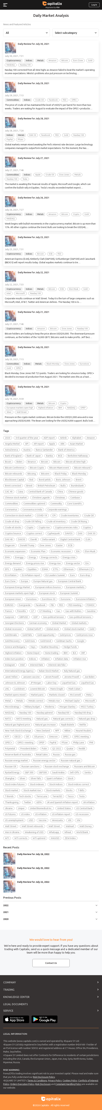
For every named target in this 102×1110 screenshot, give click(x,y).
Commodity (56, 503)
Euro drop (85, 575)
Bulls (63, 485)
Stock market (11, 790)
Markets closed (57, 694)
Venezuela (57, 820)
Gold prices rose (84, 635)
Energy (32, 557)
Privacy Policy (55, 1080)
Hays (33, 647)
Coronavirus (11, 509)
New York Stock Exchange (18, 730)
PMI (91, 742)
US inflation (41, 814)
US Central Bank (84, 808)
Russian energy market (16, 760)
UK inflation (89, 802)
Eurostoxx (31, 599)
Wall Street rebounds (32, 826)
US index (25, 814)
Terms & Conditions (37, 1080)
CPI (54, 515)
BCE (60, 455)
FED (61, 605)
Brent (78, 479)
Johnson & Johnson (15, 683)
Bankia (49, 455)
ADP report (49, 438)
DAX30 (21, 539)
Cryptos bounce (13, 533)
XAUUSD (55, 838)
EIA (77, 551)
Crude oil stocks (13, 527)
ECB (70, 545)
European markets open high (19, 593)
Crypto (30, 527)
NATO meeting (23, 718)
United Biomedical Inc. (41, 808)
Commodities (11, 503)
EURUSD (9, 605)
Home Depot (33, 653)
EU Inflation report (31, 575)
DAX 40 (9, 539)
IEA (74, 653)
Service (8, 1010)
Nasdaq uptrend (45, 712)
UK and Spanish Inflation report (62, 802)
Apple (52, 444)
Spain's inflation (54, 778)
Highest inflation (13, 653)
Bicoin (8, 461)
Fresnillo (21, 611)
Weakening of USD (34, 832)
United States (64, 808)
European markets (75, 587)
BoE (31, 479)
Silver (22, 778)
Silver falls (36, 778)
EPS (7, 569)
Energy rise (55, 563)
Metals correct (35, 700)
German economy (38, 623)
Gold (92, 629)
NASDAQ (9, 712)
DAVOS (69, 533)
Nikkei (67, 730)
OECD (17, 736)
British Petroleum (46, 485)
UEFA (39, 802)
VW (78, 820)
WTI (7, 838)
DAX (80, 533)
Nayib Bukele (67, 724)
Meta (88, 694)
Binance (32, 461)
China (60, 491)
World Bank (82, 832)
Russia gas (70, 754)
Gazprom (9, 617)
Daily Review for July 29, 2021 (33, 83)
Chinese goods (75, 491)
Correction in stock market (18, 515)
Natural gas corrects (63, 718)
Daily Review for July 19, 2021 (33, 387)
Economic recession (61, 551)
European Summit (69, 593)
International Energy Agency (19, 671)
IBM (66, 653)
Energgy (19, 557)
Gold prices (65, 635)
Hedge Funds (70, 647)
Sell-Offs (74, 772)
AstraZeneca (11, 449)
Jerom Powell (52, 677)
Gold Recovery (12, 641)
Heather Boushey (49, 647)
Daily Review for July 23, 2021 (33, 237)
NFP (57, 730)
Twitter (27, 802)
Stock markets (53, 790)
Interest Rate (36, 665)
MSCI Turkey (87, 706)
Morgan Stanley (67, 706)
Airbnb (63, 438)
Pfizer (65, 742)
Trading (8, 989)
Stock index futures (15, 784)
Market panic (37, 694)
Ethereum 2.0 (85, 569)
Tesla (82, 796)
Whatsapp (54, 832)
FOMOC (91, 605)
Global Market (59, 623)
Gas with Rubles (73, 611)
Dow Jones (45, 545)
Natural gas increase (45, 724)
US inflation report (61, 814)
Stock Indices (56, 784)
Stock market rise (32, 790)
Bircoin (44, 461)
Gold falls (27, 635)
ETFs (55, 569)
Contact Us (51, 963)
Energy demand (13, 563)
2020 (7, 438)
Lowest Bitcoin (37, 689)
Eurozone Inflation (85, 599)
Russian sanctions (31, 766)
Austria (26, 449)
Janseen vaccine (31, 677)
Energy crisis (69, 557)
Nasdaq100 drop (83, 712)
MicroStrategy (12, 706)
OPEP (41, 742)
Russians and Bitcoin (84, 766)
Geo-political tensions (80, 617)
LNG (7, 689)
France (8, 611)
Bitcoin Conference (14, 467)
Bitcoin (56, 461)
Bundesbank (77, 485)
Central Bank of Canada (40, 491)
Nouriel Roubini (83, 730)
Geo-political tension (53, 617)
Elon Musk (90, 551)
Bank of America (66, 449)
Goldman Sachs (64, 641)
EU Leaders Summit (55, 575)
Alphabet (76, 438)
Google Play (44, 1019)
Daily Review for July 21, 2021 (33, 312)
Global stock (52, 629)
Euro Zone (10, 581)
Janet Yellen (11, 677)
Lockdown (19, 689)
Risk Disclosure (43, 1084)
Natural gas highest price (17, 724)
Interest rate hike (57, 665)
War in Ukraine (12, 832)
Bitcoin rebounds (13, 473)
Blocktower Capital (14, 479)
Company (9, 982)
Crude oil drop (12, 521)
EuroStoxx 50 (48, 599)
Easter (59, 545)
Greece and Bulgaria (15, 647)
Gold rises (30, 641)
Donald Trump (27, 545)
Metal (8, 700)
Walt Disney (85, 826)
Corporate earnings (57, 509)
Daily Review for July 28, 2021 (33, 118)
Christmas (60, 497)
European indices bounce (48, 587)
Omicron (53, 736)
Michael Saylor (72, 700)
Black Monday (79, 473)
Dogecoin (10, 545)
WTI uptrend (39, 838)
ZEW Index (70, 838)
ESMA (45, 569)
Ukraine (9, 808)
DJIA (88, 539)
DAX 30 (91, 533)
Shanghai (9, 778)
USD (31, 820)
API (26, 444)
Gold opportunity (45, 635)
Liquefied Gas (69, 683)
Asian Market (76, 444)
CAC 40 (8, 491)
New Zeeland (43, 730)
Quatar (69, 748)
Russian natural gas (70, 760)
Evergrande (24, 605)
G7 (32, 611)
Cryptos (87, 527)
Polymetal (10, 748)
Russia (56, 754)
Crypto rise (44, 527)
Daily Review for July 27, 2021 (33, 158)
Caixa (20, 491)
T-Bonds (9, 796)
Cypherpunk (53, 533)
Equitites (32, 569)
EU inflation (11, 575)
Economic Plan (38, 551)
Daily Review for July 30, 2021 (33, 44)
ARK (62, 444)
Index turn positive (14, 659)
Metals (19, 700)
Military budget (32, 706)
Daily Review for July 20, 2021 (33, 347)
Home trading (51, 653)
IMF (83, 653)
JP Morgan (35, 683)
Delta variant (48, 539)
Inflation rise (80, 659)
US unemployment (14, 820)
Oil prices (39, 736)
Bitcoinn (45, 473)
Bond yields (45, 479)
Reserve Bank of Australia (18, 754)
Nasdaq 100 (25, 712)
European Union (13, 599)
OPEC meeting (81, 736)
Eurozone (66, 599)
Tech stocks (25, 796)
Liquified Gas (87, 683)
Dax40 (33, 539)
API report (39, 444)
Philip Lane (78, 742)
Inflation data (61, 659)
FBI (52, 605)
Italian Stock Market (49, 671)
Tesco (71, 796)
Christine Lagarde (41, 497)
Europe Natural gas (43, 581)
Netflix (82, 724)
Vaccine (42, 820)
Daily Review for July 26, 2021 (33, 197)
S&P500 (43, 772)
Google (80, 641)
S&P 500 (29, 772)
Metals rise (54, 700)
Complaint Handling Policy (68, 1084)
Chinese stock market (16, 497)
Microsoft (90, 700)
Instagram (10, 665)
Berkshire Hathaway (78, 455)
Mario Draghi (56, 689)
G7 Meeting (45, 611)
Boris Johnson (63, 479)
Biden (19, 461)
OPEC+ (8, 742)
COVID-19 (42, 515)
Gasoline (91, 611)
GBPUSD (23, 617)
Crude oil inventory (56, 521)
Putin (44, 748)
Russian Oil (10, 766)
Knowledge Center (16, 996)
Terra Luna (41, 796)
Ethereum (69, 569)
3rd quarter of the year (27, 438)
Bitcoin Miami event (59, 467)
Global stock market (74, 629)
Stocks (69, 790)
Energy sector (73, 563)
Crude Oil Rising (79, 521)
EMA (7, 557)
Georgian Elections (14, 623)
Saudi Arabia (58, 772)
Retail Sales (42, 754)
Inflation (45, 659)
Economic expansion (15, 551)
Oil (27, 736)
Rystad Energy (12, 772)
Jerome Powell (71, 677)
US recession (82, 814)
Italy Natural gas (72, 671)
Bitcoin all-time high (76, 461)
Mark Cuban (74, 689)
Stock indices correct (78, 784)
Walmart (70, 826)
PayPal (53, 742)
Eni (87, 563)
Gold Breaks (11, 635)
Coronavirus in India (32, 509)
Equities (18, 569)
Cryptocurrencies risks (66, 527)
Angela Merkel (12, 444)
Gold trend (45, 641)
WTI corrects (20, 838)
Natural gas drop (87, 718)
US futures (10, 814)
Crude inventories (70, 515)
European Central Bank (69, 581)
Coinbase (75, 497)
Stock (70, 778)
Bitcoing (32, 473)
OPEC (66, 736)
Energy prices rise (35, 563)
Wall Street (10, 826)
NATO (8, 718)
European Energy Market (17, 587)
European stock (47, 593)
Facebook (40, 605)
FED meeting (74, 605)
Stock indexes (37, 784)
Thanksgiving (11, 802)
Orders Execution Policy (22, 1084)
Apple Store (16, 1019)
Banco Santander (44, 449)
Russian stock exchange (57, 766)
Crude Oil (89, 515)
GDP (35, 617)
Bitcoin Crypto (37, 467)
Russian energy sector (44, 760)
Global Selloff (34, 629)
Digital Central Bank (70, 539)
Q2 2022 (56, 748)
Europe (24, 581)
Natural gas (42, 718)
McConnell (75, 694)
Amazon (91, 438)
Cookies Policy (70, 1080)
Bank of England (13, 455)
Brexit (29, 485)
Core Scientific (74, 503)
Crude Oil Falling (33, 521)
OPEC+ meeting (25, 742)
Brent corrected (13, 485)
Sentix (88, 772)
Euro (72, 575)
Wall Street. (54, 826)
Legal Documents (15, 1004)
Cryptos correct (34, 533)
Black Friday (61, 473)
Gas (58, 611)
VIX (69, 820)
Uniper (21, 808)
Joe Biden (90, 677)
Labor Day (51, 683)
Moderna (49, 706)
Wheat (67, 832)
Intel (22, 665)
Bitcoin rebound (82, 467)
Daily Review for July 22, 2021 (33, 272)
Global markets (79, 623)
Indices (32, 659)
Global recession (13, 629)
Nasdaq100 (63, 712)
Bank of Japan (34, 455)
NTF (7, 736)
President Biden (28, 748)
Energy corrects (49, 557)
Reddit (82, 748)
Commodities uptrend (34, 503)
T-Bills (81, 790)
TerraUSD (57, 796)
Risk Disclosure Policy (44, 1077)
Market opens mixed (15, 694)
